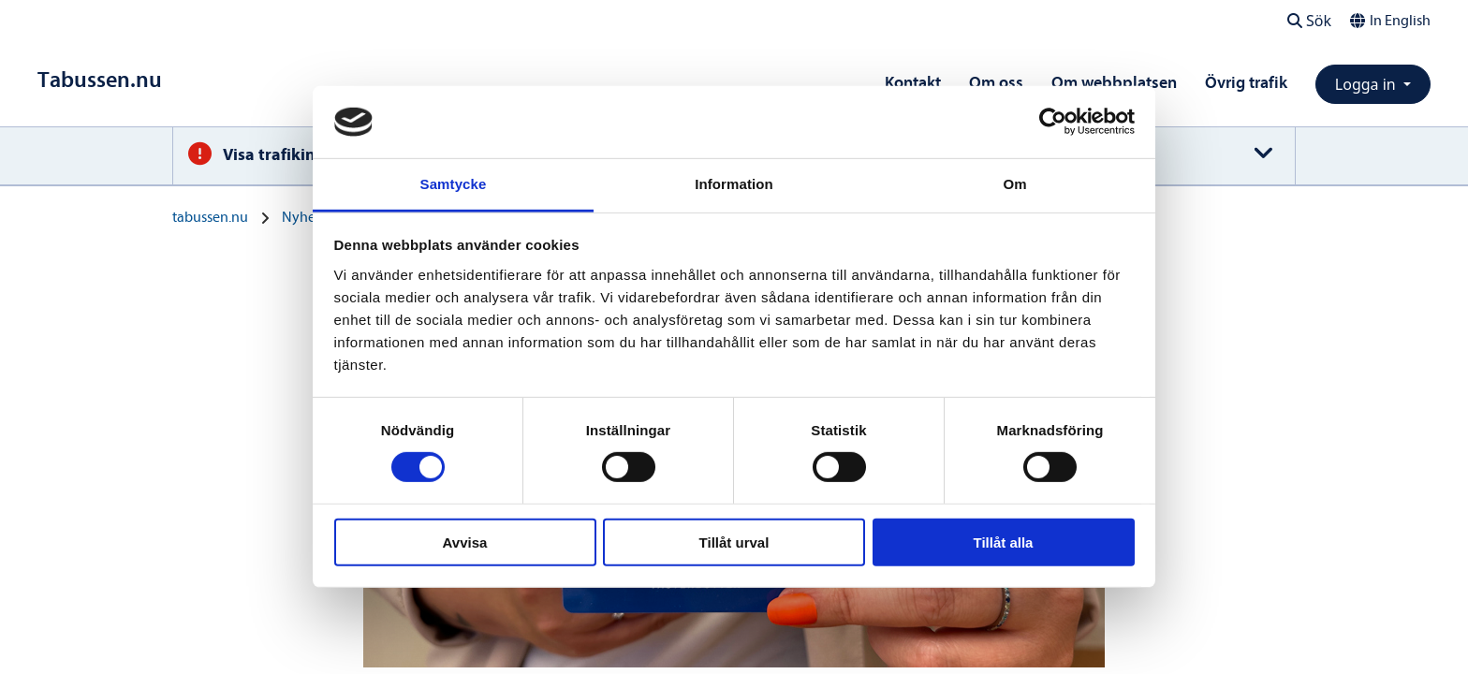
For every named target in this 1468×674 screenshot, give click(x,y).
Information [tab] (734, 184)
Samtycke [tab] (453, 184)
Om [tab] (1014, 184)
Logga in (1367, 84)
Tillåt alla (1004, 541)
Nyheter (307, 217)
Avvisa (465, 541)
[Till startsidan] (99, 80)
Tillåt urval (734, 541)
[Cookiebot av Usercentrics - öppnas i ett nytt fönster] (1053, 122)
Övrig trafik (1246, 83)
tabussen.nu (210, 217)
